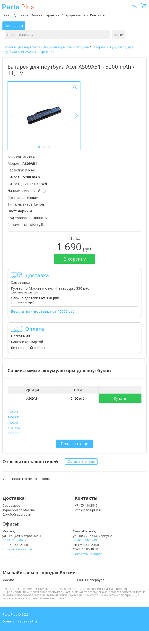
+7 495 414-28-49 (14, 540)
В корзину (74, 259)
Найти (118, 34)
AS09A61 (14, 433)
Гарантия (52, 15)
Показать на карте (17, 549)
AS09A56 (14, 428)
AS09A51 (14, 423)
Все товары (14, 25)
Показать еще (74, 443)
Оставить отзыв (81, 461)
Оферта (8, 621)
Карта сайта (27, 621)
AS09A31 (32, 398)
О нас (6, 15)
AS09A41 (14, 417)
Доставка (20, 15)
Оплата (36, 15)
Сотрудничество (75, 15)
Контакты (97, 15)
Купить (120, 398)
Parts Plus (18, 6)
